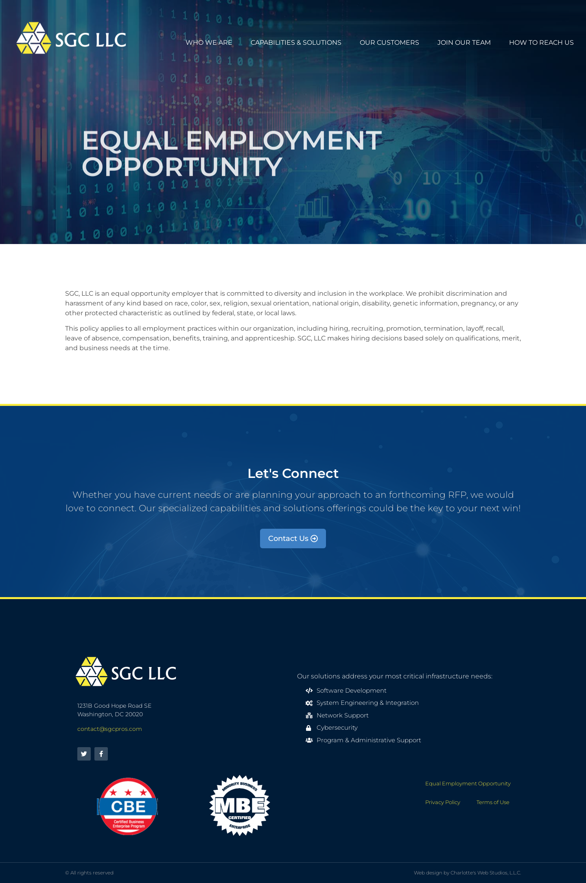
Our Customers (389, 42)
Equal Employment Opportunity (468, 783)
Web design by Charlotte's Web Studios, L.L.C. (467, 873)
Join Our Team (464, 42)
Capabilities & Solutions (296, 42)
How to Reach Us (541, 42)
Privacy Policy (442, 802)
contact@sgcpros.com (109, 729)
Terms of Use (493, 802)
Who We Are (209, 42)
